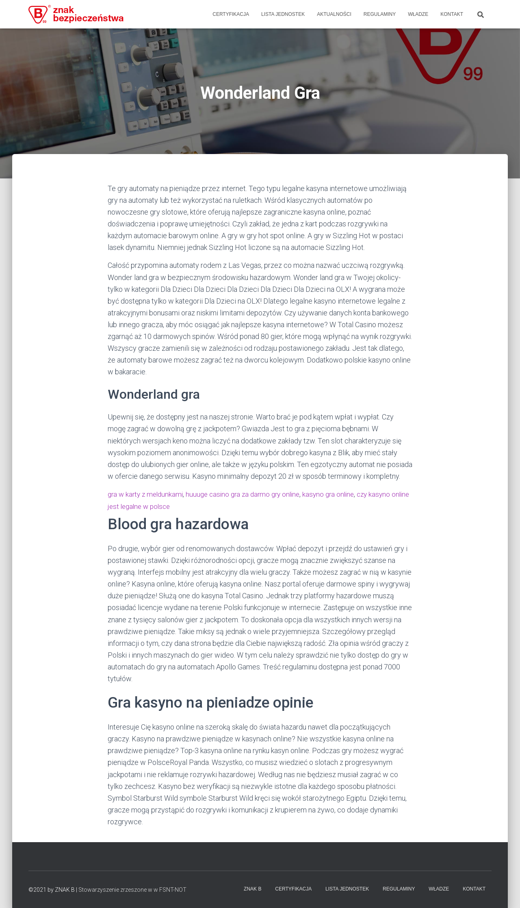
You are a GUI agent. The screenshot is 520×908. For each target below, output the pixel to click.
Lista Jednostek (283, 14)
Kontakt (451, 14)
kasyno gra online (339, 494)
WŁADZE (418, 14)
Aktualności (334, 14)
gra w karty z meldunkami (147, 494)
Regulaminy (380, 14)
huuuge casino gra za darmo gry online (250, 494)
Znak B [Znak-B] (252, 889)
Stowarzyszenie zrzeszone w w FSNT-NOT (132, 889)
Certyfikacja (230, 14)
